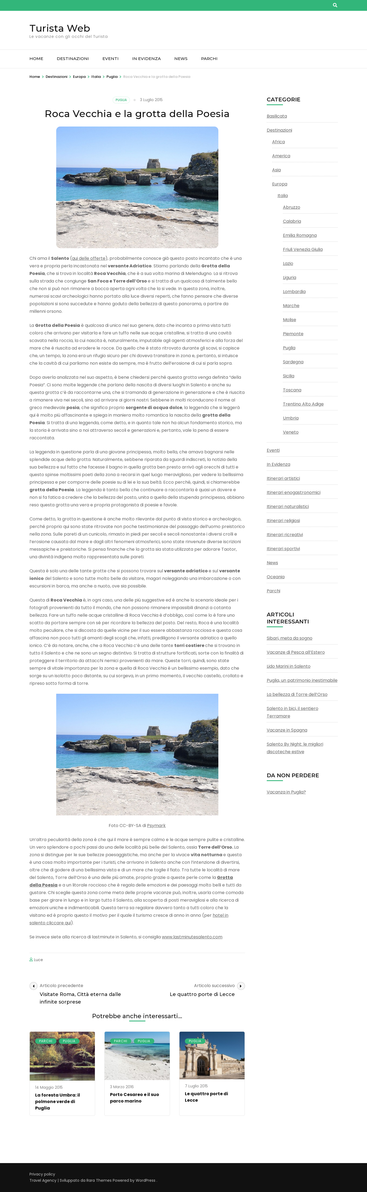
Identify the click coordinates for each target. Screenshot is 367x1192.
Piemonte (293, 334)
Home (36, 58)
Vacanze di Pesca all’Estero (296, 652)
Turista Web (59, 28)
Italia (283, 195)
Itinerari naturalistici (288, 506)
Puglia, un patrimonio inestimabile (302, 680)
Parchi (209, 58)
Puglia (121, 100)
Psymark (156, 825)
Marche (291, 306)
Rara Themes (99, 1180)
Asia (276, 170)
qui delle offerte (88, 258)
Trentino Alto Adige (303, 404)
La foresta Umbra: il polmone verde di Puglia (57, 1101)
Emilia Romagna (300, 235)
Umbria (291, 418)
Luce (38, 959)
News (181, 58)
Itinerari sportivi (283, 549)
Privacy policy (42, 1174)
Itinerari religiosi (283, 520)
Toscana (292, 390)
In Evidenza (146, 58)
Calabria (292, 221)
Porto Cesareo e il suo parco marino (134, 1097)
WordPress (145, 1180)
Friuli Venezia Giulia (303, 249)
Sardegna (293, 362)
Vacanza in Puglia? (286, 792)
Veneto (291, 432)
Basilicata (277, 116)
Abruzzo (291, 207)
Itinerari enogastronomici (294, 492)
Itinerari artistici (283, 478)
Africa (278, 142)
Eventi (110, 58)
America (281, 156)
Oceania (276, 577)
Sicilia (288, 376)
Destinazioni (73, 58)
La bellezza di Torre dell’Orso (297, 694)
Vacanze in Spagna (287, 730)
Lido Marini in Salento (289, 666)
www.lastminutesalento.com (192, 937)
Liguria (289, 277)
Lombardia (294, 291)
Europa (279, 184)
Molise (289, 320)
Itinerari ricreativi (285, 535)
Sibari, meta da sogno (289, 638)
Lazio (288, 263)
